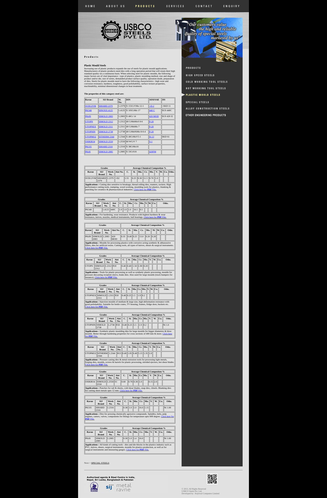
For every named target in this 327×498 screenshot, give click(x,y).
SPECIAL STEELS (100, 463)
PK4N (88, 116)
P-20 (151, 121)
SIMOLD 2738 (106, 131)
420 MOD (154, 116)
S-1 (150, 141)
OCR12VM (90, 106)
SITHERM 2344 (106, 136)
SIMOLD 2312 (106, 121)
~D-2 (151, 106)
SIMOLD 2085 (106, 151)
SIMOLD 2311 (106, 126)
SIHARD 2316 (106, 146)
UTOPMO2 (90, 136)
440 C (152, 110)
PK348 (88, 110)
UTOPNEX (90, 126)
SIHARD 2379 (106, 106)
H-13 (151, 136)
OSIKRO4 (90, 141)
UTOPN (89, 121)
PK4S (88, 151)
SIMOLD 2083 (106, 116)
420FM (152, 151)
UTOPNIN (90, 131)
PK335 (88, 146)
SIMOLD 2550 (106, 141)
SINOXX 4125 (106, 110)
